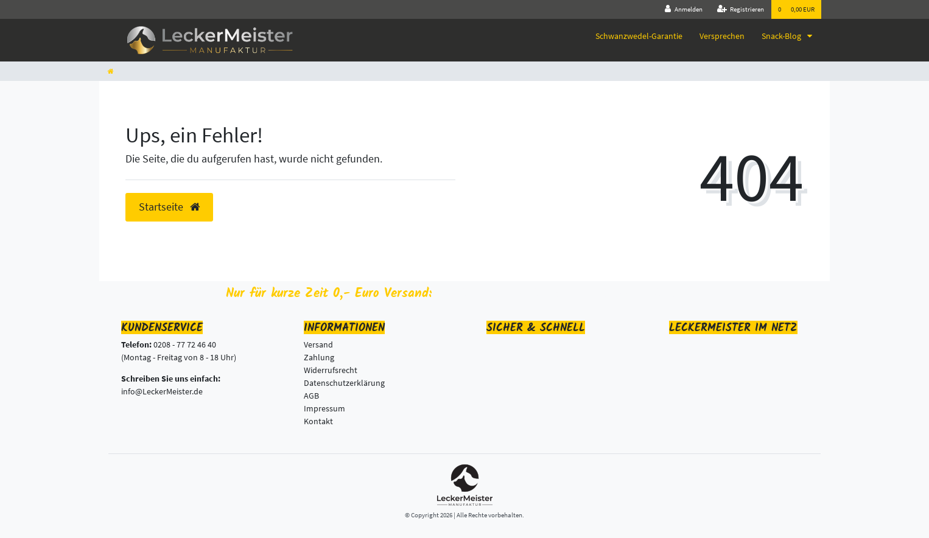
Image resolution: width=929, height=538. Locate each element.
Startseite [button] (169, 207)
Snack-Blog (782, 35)
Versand (318, 344)
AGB (311, 395)
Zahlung (319, 357)
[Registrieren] (740, 9)
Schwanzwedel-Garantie (638, 35)
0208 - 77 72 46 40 (184, 344)
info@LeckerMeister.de (162, 391)
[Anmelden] (683, 9)
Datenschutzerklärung (344, 382)
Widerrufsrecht (330, 370)
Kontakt (318, 421)
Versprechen (722, 35)
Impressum (324, 408)
